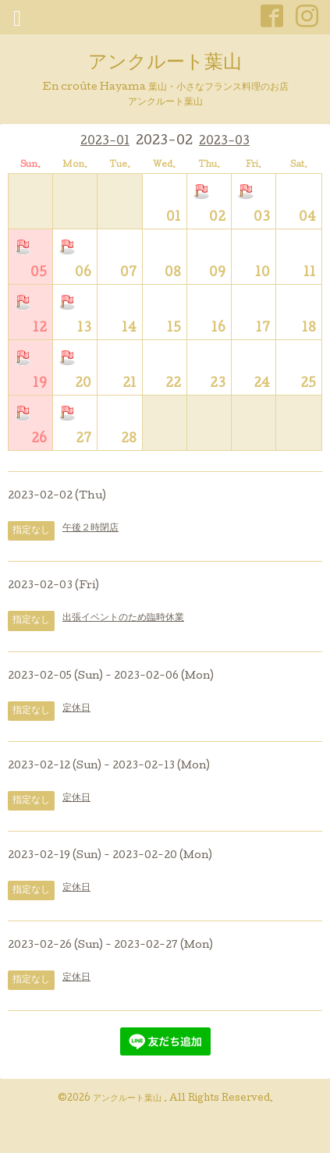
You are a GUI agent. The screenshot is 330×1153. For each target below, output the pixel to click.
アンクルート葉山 (165, 63)
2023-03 (224, 142)
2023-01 (105, 142)
